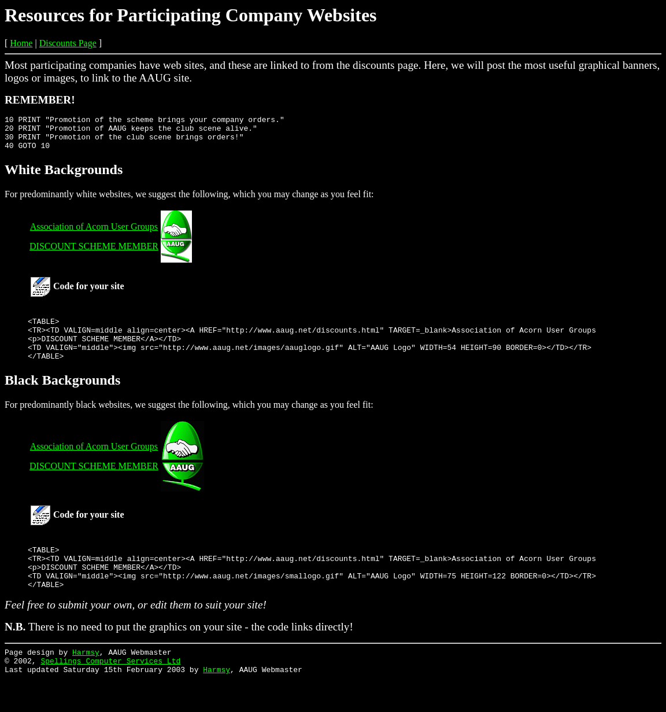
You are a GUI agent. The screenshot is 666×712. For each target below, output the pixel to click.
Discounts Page (68, 43)
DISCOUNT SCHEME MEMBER (93, 253)
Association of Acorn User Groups (94, 233)
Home (21, 43)
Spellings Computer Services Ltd (110, 692)
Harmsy (85, 681)
